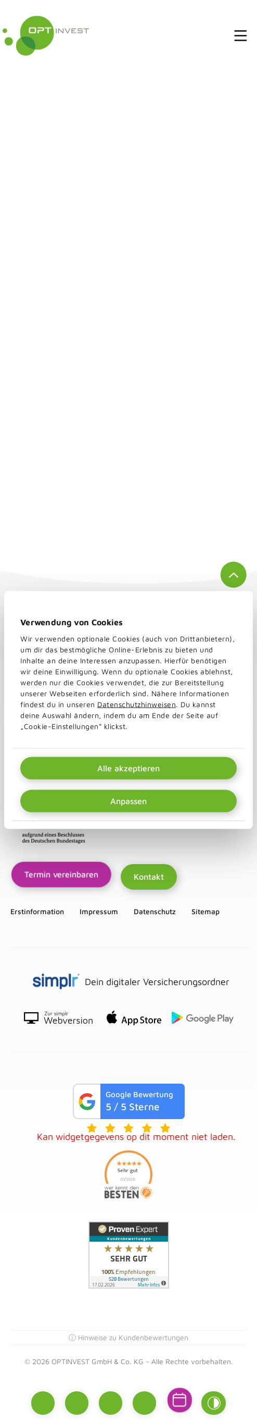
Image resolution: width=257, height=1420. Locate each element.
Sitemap (205, 911)
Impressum (99, 911)
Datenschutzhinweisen (136, 704)
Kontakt (149, 876)
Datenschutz (155, 911)
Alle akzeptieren (128, 768)
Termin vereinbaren (61, 874)
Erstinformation (37, 911)
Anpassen (128, 801)
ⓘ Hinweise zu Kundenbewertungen (128, 1337)
